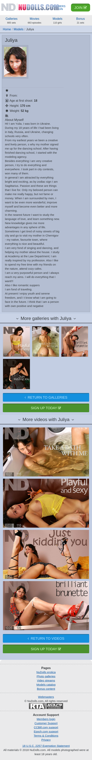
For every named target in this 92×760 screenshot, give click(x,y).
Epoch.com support (46, 731)
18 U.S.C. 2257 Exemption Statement (46, 745)
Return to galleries (46, 397)
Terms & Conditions (46, 735)
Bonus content (46, 688)
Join (80, 8)
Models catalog (46, 684)
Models (57, 21)
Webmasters (46, 696)
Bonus (80, 21)
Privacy (46, 739)
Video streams (46, 680)
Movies (34, 21)
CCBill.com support (46, 727)
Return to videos (46, 638)
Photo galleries (46, 676)
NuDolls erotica (46, 672)
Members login (46, 719)
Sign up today (46, 408)
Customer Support (46, 723)
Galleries (11, 21)
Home (7, 29)
